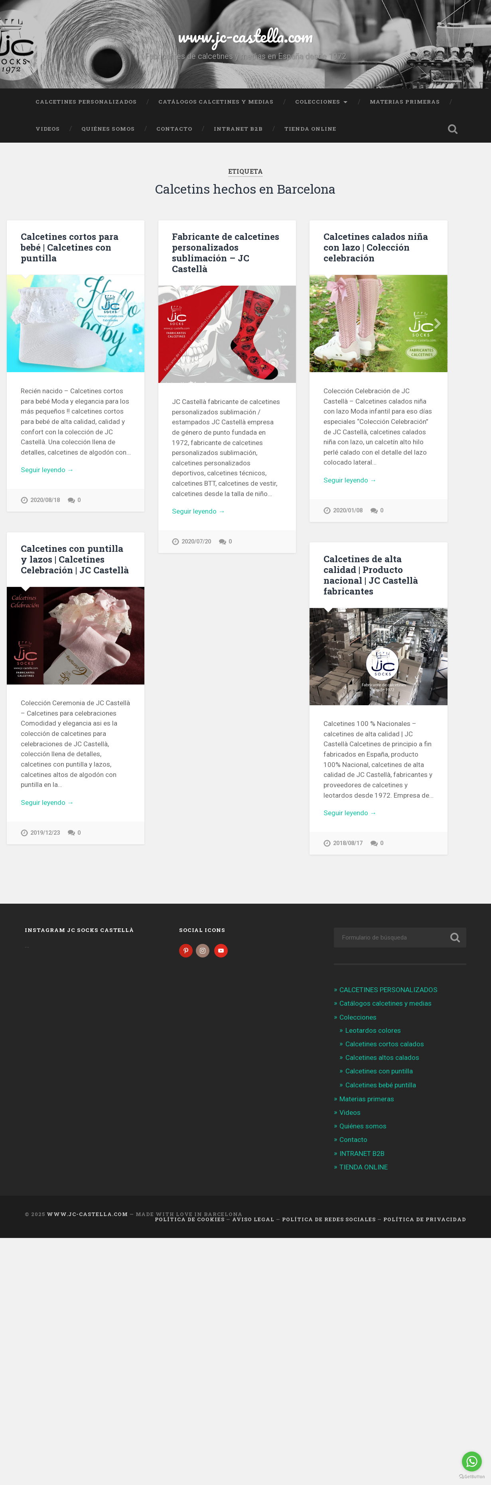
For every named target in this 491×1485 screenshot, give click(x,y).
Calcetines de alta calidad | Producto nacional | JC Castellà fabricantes (355, 578)
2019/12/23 (45, 833)
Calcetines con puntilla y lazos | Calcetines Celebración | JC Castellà (75, 559)
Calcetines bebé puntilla (380, 1085)
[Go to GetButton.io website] (472, 1476)
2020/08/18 (45, 500)
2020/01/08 (348, 510)
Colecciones (317, 101)
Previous (320, 323)
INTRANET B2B (238, 128)
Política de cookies (190, 1219)
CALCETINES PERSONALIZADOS (86, 101)
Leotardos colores (373, 1030)
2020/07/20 (196, 541)
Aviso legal (253, 1219)
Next (437, 323)
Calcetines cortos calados (384, 1044)
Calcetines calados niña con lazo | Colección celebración (375, 247)
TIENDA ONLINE (310, 128)
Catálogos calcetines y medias (216, 101)
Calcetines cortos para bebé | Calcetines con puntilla (69, 247)
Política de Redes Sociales (329, 1219)
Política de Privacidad (424, 1219)
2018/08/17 (332, 846)
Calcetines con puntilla (379, 1071)
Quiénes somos (108, 128)
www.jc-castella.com (245, 36)
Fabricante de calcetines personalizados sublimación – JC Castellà (225, 252)
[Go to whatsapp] (472, 1461)
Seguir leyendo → (47, 470)
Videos (47, 128)
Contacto (174, 128)
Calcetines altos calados (382, 1057)
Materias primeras (405, 101)
